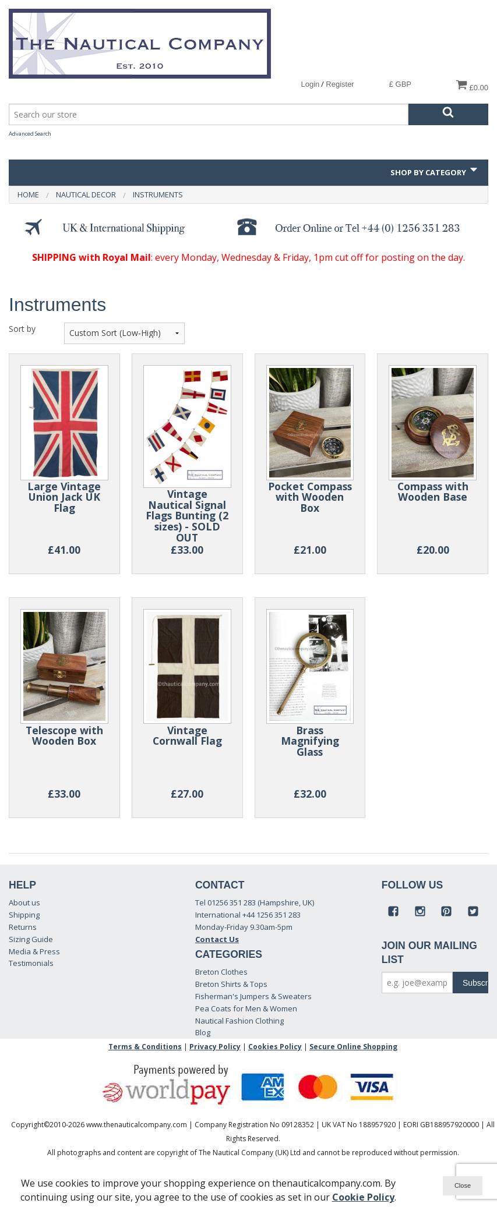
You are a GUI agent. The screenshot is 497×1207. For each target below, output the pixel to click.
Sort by (22, 328)
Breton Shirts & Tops (231, 984)
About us (24, 902)
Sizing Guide (31, 939)
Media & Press (34, 951)
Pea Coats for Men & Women (246, 1008)
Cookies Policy (275, 1047)
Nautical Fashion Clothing (239, 1020)
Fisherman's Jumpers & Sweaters (253, 996)
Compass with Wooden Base (432, 491)
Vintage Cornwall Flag (187, 735)
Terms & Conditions (145, 1047)
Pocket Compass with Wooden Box (310, 497)
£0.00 (472, 85)
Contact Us (217, 939)
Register (340, 84)
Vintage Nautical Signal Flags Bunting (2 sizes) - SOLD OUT (187, 515)
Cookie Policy (363, 1197)
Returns (23, 927)
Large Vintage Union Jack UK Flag (64, 497)
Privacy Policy (215, 1047)
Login (310, 84)
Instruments (158, 194)
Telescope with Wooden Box (64, 735)
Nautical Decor (86, 194)
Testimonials (31, 963)
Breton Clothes (221, 972)
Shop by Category (435, 171)
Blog (202, 1032)
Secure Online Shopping (353, 1047)
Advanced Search (30, 133)
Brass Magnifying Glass (310, 741)
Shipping (24, 914)
